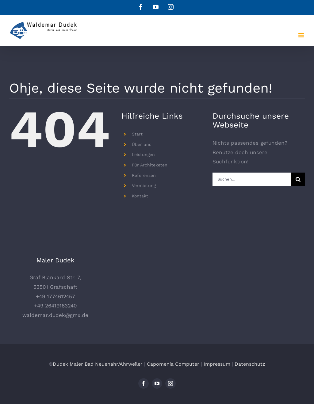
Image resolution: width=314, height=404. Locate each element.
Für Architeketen (149, 164)
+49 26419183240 (55, 306)
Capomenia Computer (173, 364)
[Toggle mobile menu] (301, 35)
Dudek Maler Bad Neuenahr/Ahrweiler (98, 364)
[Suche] (298, 179)
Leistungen (143, 154)
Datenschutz (250, 364)
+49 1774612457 (55, 296)
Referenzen (144, 175)
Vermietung (144, 185)
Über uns (141, 144)
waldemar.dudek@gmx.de (55, 315)
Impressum (217, 364)
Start (137, 133)
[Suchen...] (252, 179)
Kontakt (140, 195)
